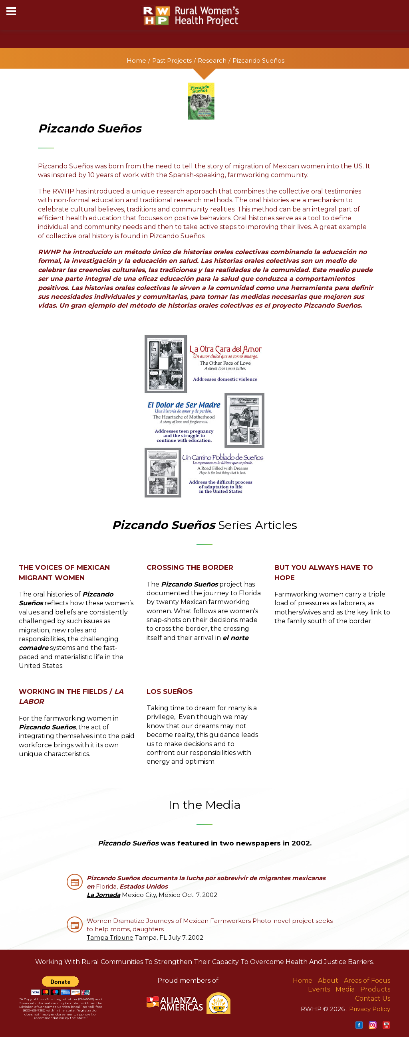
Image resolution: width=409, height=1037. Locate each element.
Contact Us (372, 998)
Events (319, 989)
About (328, 980)
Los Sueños (170, 691)
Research (212, 60)
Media (345, 989)
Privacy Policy (369, 1009)
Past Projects (172, 60)
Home (136, 60)
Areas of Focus (367, 980)
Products (375, 989)
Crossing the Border (190, 567)
